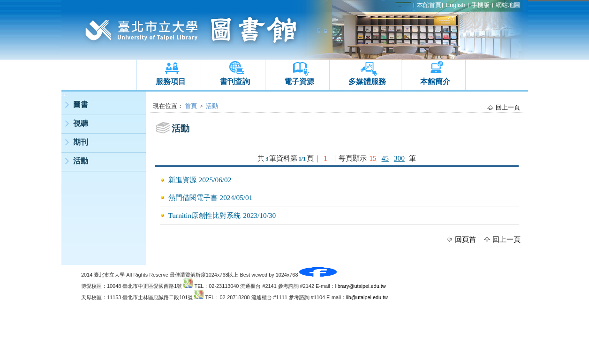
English (455, 4)
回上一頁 (508, 107)
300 (399, 158)
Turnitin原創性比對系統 (204, 215)
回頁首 (465, 239)
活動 (80, 161)
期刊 (80, 142)
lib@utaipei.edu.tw (367, 297)
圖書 (80, 104)
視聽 (80, 123)
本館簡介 (435, 81)
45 (385, 158)
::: (63, 94)
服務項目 (171, 81)
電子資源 (299, 81)
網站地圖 (508, 4)
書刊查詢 (235, 81)
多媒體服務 (367, 81)
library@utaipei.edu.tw (360, 286)
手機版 (480, 4)
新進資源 (182, 180)
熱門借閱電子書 (193, 197)
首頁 (191, 105)
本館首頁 (429, 4)
